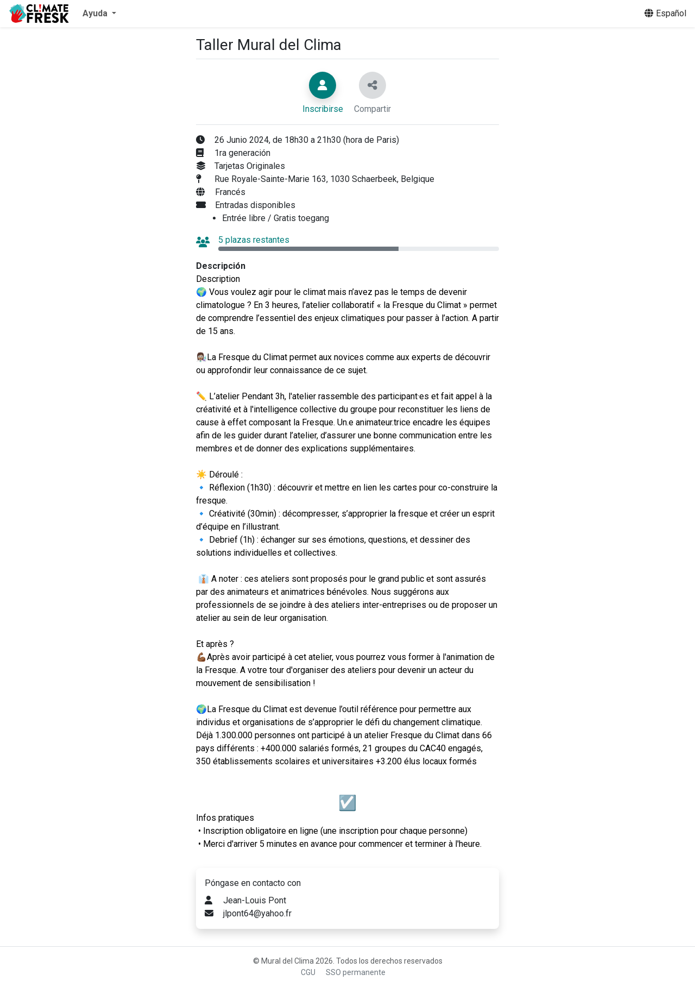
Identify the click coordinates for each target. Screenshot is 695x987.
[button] (99, 13)
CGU (308, 972)
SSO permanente (356, 972)
